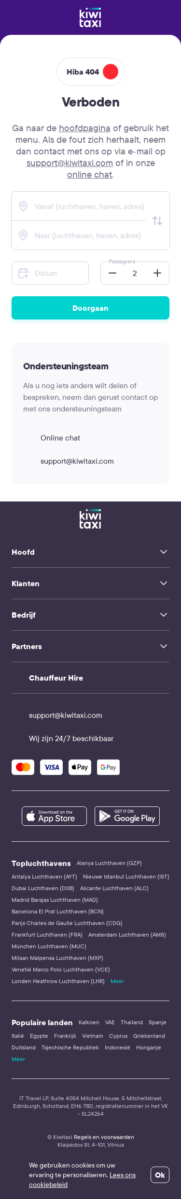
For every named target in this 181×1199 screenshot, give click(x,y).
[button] (109, 273)
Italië (18, 1035)
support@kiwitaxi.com (70, 162)
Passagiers (122, 261)
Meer (117, 981)
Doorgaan (90, 308)
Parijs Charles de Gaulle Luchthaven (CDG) (67, 922)
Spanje (158, 1022)
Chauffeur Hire (56, 678)
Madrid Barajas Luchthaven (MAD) (55, 899)
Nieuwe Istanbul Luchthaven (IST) (126, 876)
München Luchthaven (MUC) (49, 946)
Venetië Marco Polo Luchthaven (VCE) (61, 969)
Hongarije (148, 1047)
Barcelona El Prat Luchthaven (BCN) (58, 911)
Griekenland (149, 1035)
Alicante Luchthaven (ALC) (114, 888)
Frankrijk (65, 1035)
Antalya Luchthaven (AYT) (44, 876)
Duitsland (24, 1047)
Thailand (132, 1022)
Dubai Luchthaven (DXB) (43, 888)
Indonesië (117, 1047)
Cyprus (118, 1035)
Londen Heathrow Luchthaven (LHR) (58, 981)
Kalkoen (89, 1022)
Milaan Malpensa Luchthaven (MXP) (57, 957)
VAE (110, 1022)
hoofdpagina (85, 128)
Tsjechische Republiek (70, 1047)
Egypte (39, 1035)
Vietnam (92, 1035)
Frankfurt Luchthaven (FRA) (47, 934)
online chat (89, 174)
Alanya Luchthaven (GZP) (109, 862)
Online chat (51, 437)
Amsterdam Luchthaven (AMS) (127, 934)
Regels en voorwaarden (104, 1136)
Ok (160, 1175)
